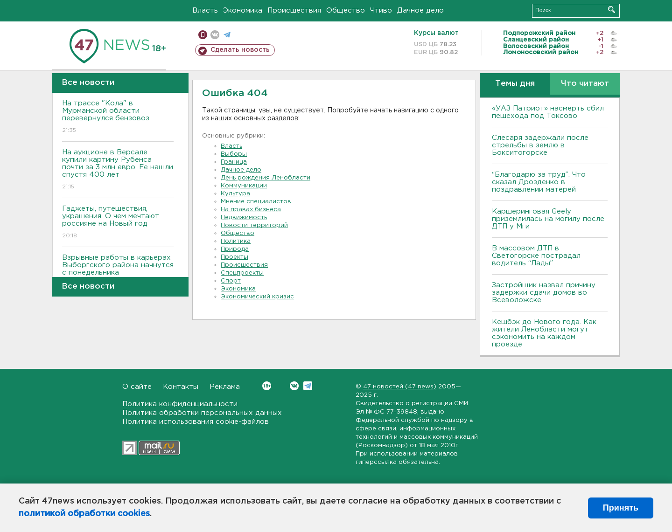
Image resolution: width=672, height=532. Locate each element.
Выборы (234, 154)
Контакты (180, 387)
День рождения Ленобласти (265, 177)
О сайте (137, 387)
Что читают (585, 83)
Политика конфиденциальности (180, 404)
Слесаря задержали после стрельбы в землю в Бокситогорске (540, 145)
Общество (345, 10)
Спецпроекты (242, 273)
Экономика (242, 10)
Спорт (231, 280)
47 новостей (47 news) (399, 386)
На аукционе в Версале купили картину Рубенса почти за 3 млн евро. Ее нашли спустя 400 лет (118, 170)
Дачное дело (420, 10)
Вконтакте (266, 385)
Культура (235, 193)
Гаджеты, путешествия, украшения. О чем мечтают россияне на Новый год (118, 223)
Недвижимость (244, 217)
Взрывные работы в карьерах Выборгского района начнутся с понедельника (118, 272)
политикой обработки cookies (84, 514)
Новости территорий (254, 225)
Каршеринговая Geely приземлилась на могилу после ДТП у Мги (548, 218)
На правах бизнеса (251, 209)
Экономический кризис (257, 296)
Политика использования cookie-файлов (195, 422)
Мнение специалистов (256, 201)
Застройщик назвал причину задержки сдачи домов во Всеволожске (543, 292)
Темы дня (515, 83)
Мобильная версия (202, 34)
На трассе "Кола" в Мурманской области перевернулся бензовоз (118, 117)
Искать (611, 9)
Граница (234, 162)
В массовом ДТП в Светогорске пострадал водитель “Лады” (536, 255)
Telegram (307, 385)
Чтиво (381, 10)
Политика (236, 241)
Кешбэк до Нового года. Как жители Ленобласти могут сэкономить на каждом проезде (544, 333)
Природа (235, 249)
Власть (205, 10)
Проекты (234, 257)
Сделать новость (240, 50)
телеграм (227, 34)
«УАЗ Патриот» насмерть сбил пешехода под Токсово (548, 112)
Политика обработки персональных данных (202, 413)
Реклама (225, 387)
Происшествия (294, 10)
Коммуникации (244, 185)
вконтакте (214, 34)
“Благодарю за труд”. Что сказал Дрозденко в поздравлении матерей (539, 182)
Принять (620, 507)
